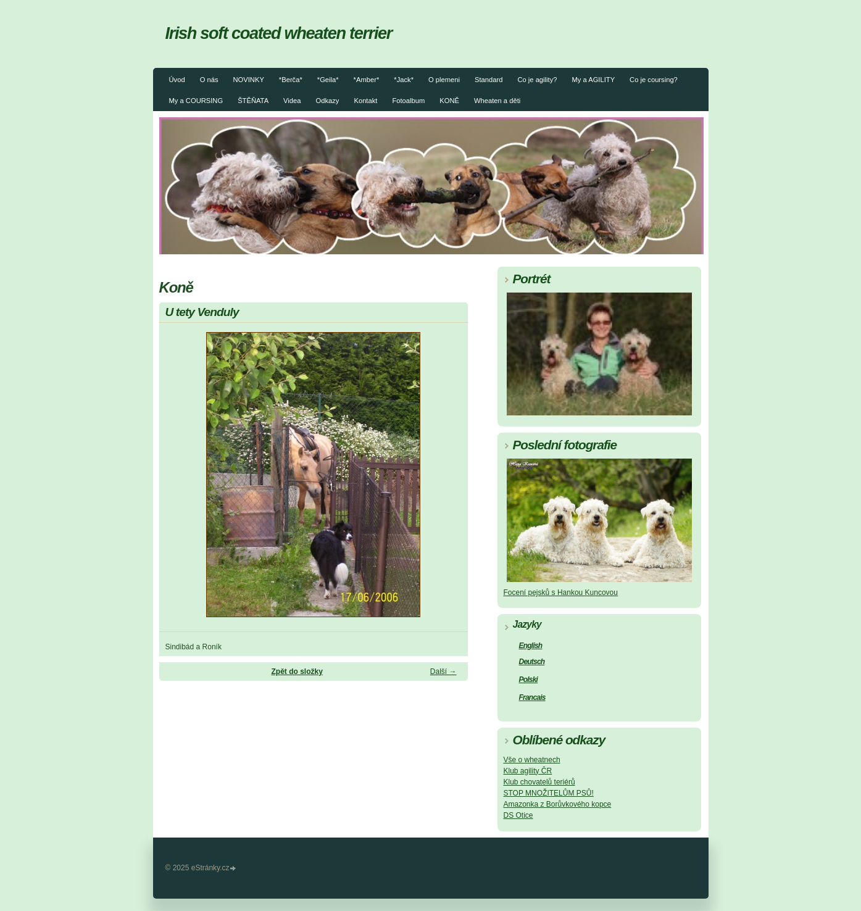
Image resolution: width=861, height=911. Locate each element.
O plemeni (444, 79)
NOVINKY (248, 79)
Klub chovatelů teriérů (539, 782)
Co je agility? (537, 79)
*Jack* (404, 79)
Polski (528, 679)
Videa (292, 100)
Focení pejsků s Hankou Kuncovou (561, 592)
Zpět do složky (296, 671)
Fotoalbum (408, 100)
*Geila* (328, 79)
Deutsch (532, 661)
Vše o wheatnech (532, 759)
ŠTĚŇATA (253, 100)
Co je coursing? (654, 79)
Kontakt (365, 100)
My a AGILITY (593, 79)
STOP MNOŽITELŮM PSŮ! (549, 793)
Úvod (177, 79)
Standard (488, 79)
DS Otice (518, 815)
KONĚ (449, 100)
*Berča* (290, 79)
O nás (209, 79)
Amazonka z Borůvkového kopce (558, 804)
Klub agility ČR (528, 771)
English (531, 645)
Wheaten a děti (497, 100)
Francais (532, 697)
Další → (443, 671)
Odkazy (327, 100)
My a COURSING (196, 100)
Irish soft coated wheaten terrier (279, 33)
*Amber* (367, 79)
